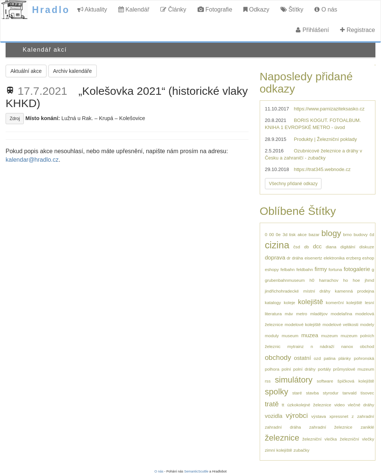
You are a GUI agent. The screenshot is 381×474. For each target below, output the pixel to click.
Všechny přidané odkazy (293, 183)
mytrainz (295, 346)
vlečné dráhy (361, 404)
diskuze (366, 246)
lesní (369, 302)
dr (288, 257)
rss (268, 380)
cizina (277, 245)
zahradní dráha (283, 427)
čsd (296, 246)
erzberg (353, 257)
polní (286, 369)
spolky (276, 391)
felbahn (288, 269)
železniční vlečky (357, 438)
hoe (356, 280)
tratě (272, 404)
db (306, 246)
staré (297, 392)
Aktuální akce (26, 71)
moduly (272, 335)
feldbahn (304, 269)
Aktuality (92, 9)
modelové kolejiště (303, 324)
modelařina (341, 313)
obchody (278, 357)
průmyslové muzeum (353, 369)
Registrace (357, 30)
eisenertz (313, 257)
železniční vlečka (319, 438)
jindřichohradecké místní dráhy (297, 290)
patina (330, 358)
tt (283, 404)
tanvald (350, 392)
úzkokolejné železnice (309, 404)
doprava (275, 257)
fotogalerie (357, 269)
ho (345, 280)
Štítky (292, 9)
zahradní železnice (330, 427)
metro (301, 313)
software (325, 380)
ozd (317, 358)
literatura (273, 313)
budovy (360, 234)
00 (271, 234)
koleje (289, 302)
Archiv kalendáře (72, 71)
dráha (297, 257)
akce (302, 234)
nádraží (327, 346)
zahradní (365, 416)
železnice (282, 437)
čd (371, 234)
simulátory (294, 379)
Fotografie (215, 9)
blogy (331, 233)
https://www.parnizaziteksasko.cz (329, 109)
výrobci (297, 415)
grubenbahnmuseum (285, 280)
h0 (312, 280)
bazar (313, 234)
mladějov (319, 313)
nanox (347, 346)
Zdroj (15, 118)
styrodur (331, 392)
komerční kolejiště (344, 302)
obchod (367, 346)
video (339, 404)
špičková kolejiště (355, 380)
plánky (344, 358)
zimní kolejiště (278, 450)
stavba (312, 392)
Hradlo (51, 9)
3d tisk (288, 234)
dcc (317, 246)
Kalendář (134, 9)
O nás (325, 9)
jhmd (369, 280)
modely (367, 324)
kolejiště (310, 302)
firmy (321, 269)
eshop (368, 257)
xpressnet (338, 416)
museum (290, 335)
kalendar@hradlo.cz (32, 160)
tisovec (367, 392)
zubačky (302, 450)
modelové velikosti (340, 324)
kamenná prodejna (354, 290)
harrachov (328, 280)
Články (173, 9)
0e (278, 234)
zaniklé (367, 427)
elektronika (334, 257)
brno (347, 234)
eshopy (272, 269)
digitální (347, 246)
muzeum (329, 335)
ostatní (302, 358)
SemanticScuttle (196, 471)
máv (289, 313)
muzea (309, 335)
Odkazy (256, 9)
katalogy (273, 302)
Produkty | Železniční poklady (325, 139)
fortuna (335, 269)
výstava (318, 416)
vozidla (273, 416)
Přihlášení (312, 30)
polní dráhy (304, 369)
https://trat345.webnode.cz (322, 169)
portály (324, 369)
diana (331, 246)
